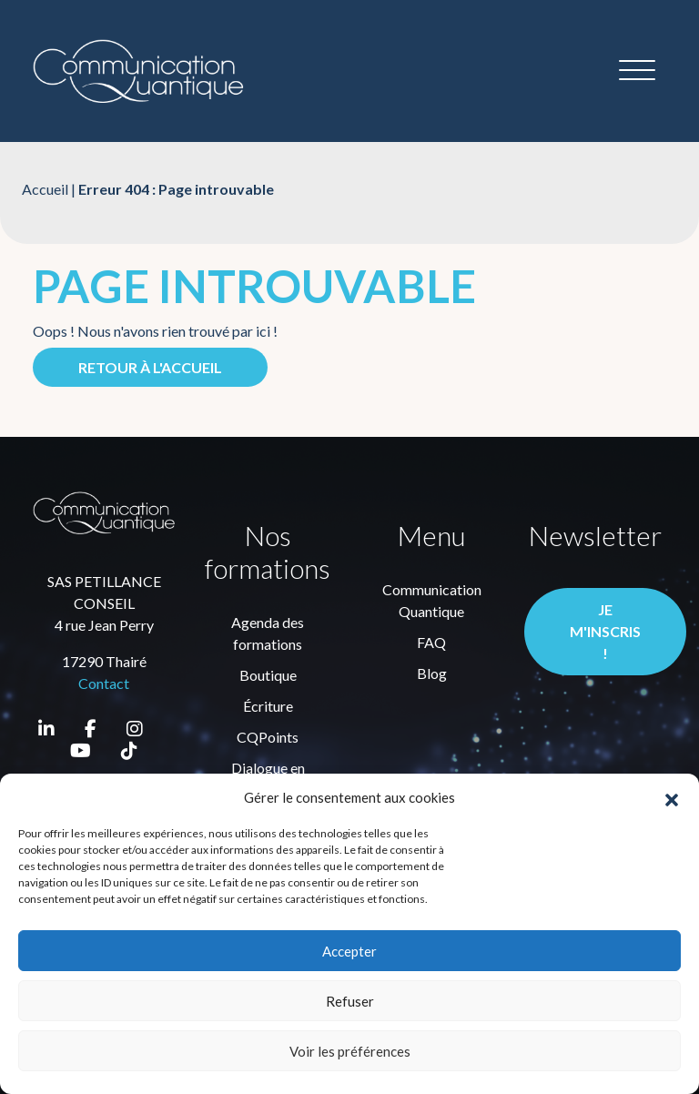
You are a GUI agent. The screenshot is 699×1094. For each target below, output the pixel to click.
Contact (103, 683)
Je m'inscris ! (605, 631)
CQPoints (268, 736)
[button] (672, 797)
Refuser (350, 1001)
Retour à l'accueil (150, 367)
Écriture (268, 705)
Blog (432, 673)
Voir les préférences (349, 1051)
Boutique (268, 675)
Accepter (349, 951)
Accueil (45, 189)
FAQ (431, 642)
